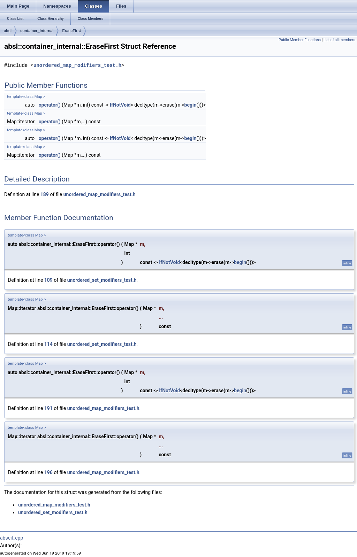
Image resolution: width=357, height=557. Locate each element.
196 (48, 472)
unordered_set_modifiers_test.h (102, 280)
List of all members (339, 40)
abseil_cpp (11, 538)
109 (48, 280)
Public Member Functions (300, 40)
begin (190, 105)
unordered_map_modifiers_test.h (77, 65)
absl (8, 31)
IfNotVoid (120, 105)
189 (44, 194)
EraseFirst (71, 31)
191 (48, 408)
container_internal (36, 31)
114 (48, 344)
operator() (50, 105)
